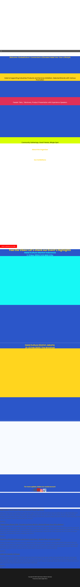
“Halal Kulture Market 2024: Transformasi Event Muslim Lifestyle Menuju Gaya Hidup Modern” (33, 524)
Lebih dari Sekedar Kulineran (10, 554)
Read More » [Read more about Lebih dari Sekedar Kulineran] (3, 565)
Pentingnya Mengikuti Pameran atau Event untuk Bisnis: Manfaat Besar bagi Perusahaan (31, 539)
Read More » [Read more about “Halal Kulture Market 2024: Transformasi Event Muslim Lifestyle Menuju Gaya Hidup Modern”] (3, 536)
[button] (40, 51)
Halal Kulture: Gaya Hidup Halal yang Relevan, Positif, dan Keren (23, 510)
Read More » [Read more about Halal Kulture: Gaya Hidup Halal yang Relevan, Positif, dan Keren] (3, 521)
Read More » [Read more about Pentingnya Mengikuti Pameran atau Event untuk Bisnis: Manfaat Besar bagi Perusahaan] (3, 550)
